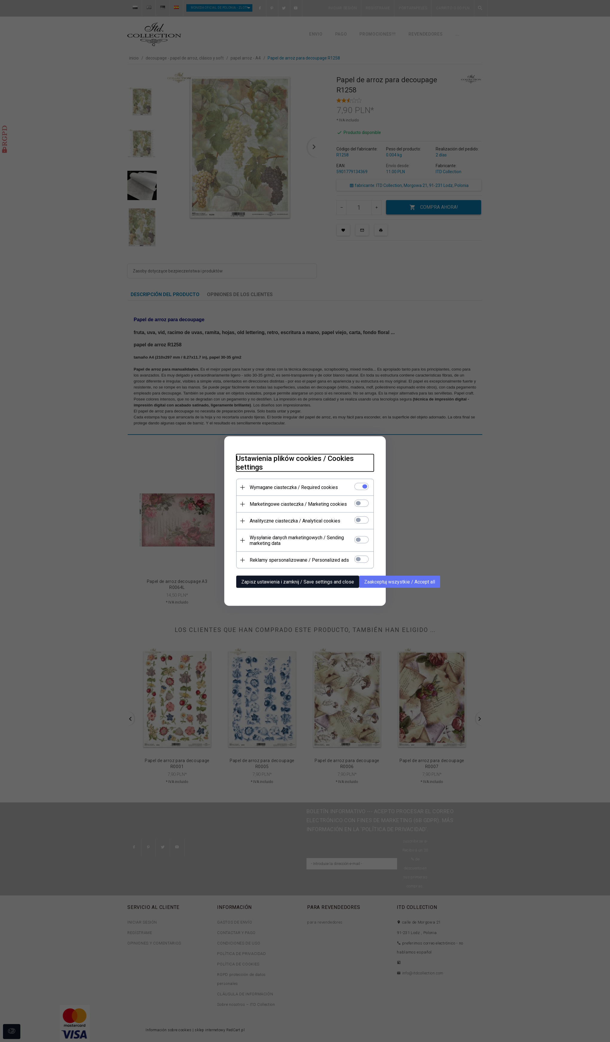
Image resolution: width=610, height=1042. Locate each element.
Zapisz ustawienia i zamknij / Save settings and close (297, 582)
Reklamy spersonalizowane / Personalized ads (299, 560)
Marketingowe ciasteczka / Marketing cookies (298, 504)
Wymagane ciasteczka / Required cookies (294, 487)
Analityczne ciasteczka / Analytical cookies (295, 521)
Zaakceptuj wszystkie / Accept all (399, 582)
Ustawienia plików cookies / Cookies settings (295, 462)
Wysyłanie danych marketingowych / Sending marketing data (297, 540)
